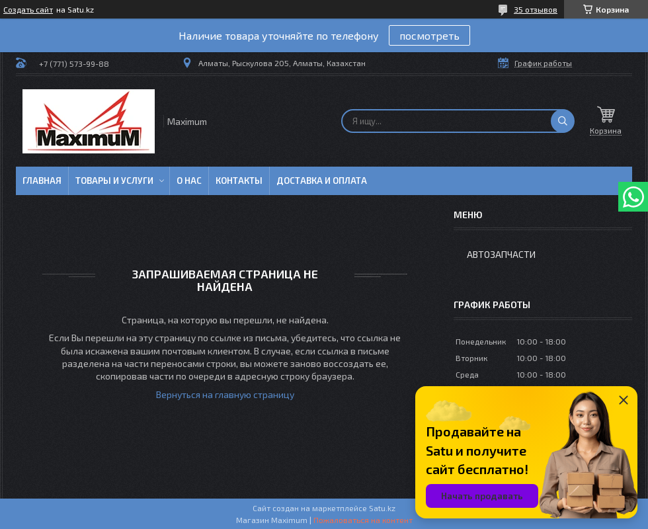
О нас (189, 180)
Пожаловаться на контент (363, 519)
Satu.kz (382, 507)
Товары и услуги (114, 180)
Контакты (239, 180)
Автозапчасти (501, 254)
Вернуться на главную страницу (225, 394)
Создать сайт (28, 9)
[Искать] (563, 121)
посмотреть (429, 35)
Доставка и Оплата (321, 180)
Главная (41, 180)
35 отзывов (535, 9)
